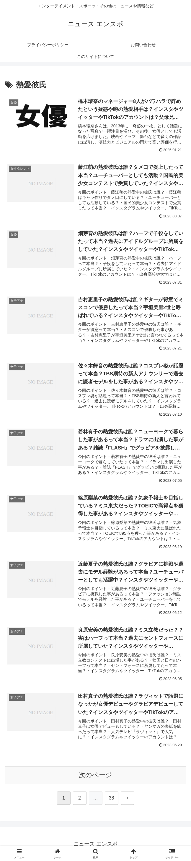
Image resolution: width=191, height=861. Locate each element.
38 (111, 797)
